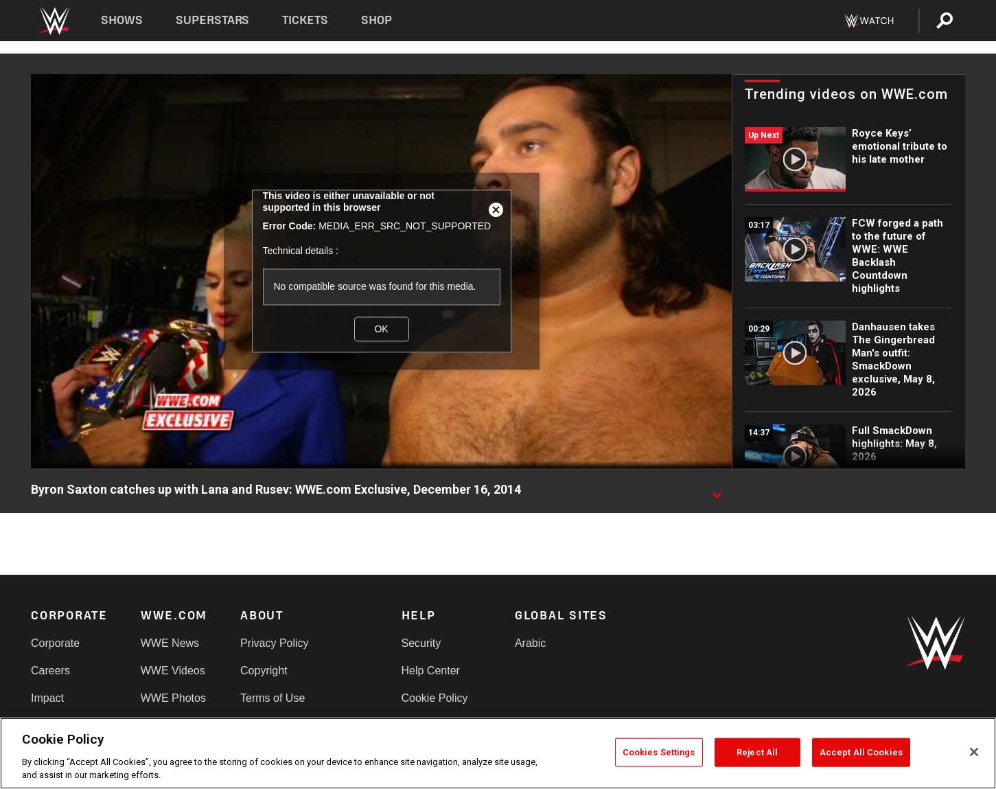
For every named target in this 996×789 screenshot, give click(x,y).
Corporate (55, 643)
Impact (47, 698)
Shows (122, 20)
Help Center (431, 670)
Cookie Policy (435, 698)
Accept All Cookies (861, 752)
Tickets (305, 20)
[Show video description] (717, 490)
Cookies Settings (659, 752)
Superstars (213, 20)
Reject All (757, 752)
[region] (498, 753)
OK (381, 328)
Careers (50, 670)
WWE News (170, 643)
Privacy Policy (274, 643)
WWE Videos (173, 670)
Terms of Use (272, 698)
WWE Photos (173, 698)
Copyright (263, 670)
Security (421, 643)
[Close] (974, 752)
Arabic (530, 643)
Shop (376, 20)
